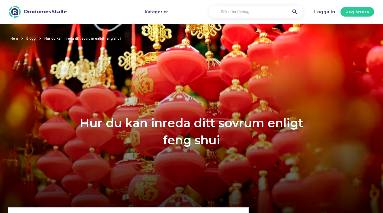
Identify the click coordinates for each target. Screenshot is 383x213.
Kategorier (156, 11)
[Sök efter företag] (256, 12)
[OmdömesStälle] (38, 12)
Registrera (357, 11)
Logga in (324, 11)
